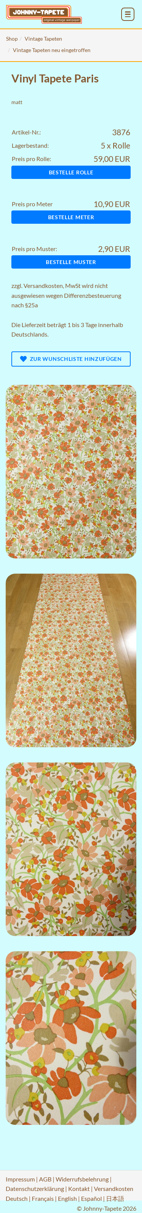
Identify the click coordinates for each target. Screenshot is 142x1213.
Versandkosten (43, 285)
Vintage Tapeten (43, 38)
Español (91, 1198)
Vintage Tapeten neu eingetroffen (52, 50)
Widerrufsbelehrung (82, 1179)
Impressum (20, 1179)
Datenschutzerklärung (35, 1188)
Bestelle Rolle (71, 172)
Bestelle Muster (71, 262)
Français (43, 1198)
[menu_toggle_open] (127, 14)
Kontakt (79, 1188)
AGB (45, 1179)
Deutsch (17, 1198)
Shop (12, 38)
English (67, 1198)
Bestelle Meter (71, 217)
